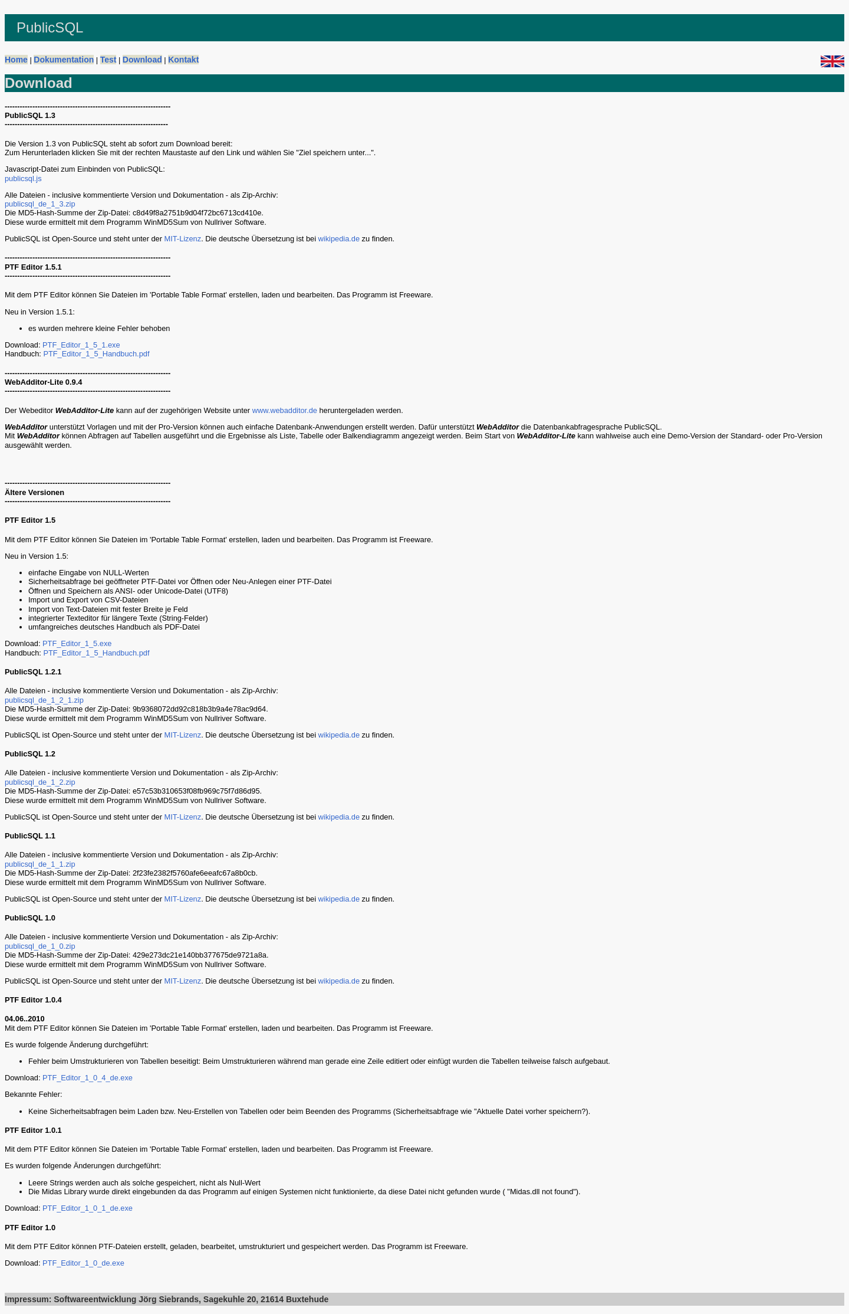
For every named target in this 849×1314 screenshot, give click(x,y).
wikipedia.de (339, 238)
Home (16, 59)
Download (142, 59)
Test (108, 59)
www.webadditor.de (284, 410)
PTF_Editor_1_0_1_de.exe (87, 1208)
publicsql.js (23, 178)
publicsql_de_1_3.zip (40, 203)
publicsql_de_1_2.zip (40, 782)
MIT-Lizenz (183, 238)
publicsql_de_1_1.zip (40, 864)
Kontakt (183, 59)
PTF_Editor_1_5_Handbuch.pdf (96, 353)
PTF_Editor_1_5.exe (76, 643)
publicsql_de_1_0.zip (40, 946)
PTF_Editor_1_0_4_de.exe (87, 1077)
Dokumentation (64, 59)
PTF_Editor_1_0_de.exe (83, 1263)
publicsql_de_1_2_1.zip (44, 700)
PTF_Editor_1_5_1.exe (81, 344)
